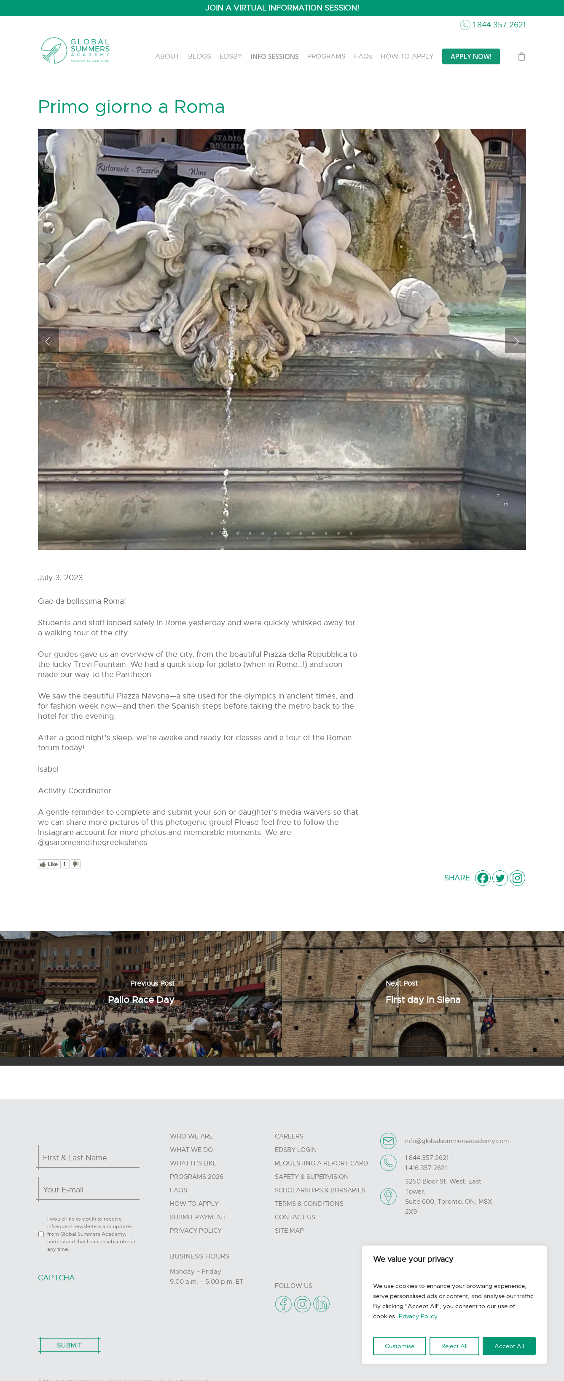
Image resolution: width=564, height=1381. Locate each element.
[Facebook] (483, 878)
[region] (454, 1304)
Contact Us (295, 1217)
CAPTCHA (56, 1277)
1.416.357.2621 (426, 1168)
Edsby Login (296, 1150)
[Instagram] (517, 878)
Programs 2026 (196, 1177)
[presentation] (102, 1305)
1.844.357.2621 (499, 24)
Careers (289, 1136)
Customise (399, 1346)
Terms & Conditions (309, 1204)
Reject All (454, 1346)
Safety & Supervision (312, 1177)
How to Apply (194, 1204)
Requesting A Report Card (321, 1163)
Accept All (509, 1346)
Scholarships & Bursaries (320, 1190)
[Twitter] (500, 878)
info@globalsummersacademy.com (457, 1141)
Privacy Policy (418, 1316)
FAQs (178, 1190)
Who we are (191, 1136)
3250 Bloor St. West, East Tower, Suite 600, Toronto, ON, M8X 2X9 (448, 1197)
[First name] (86, 1158)
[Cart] (521, 56)
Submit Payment (198, 1217)
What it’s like (193, 1163)
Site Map (289, 1230)
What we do (191, 1150)
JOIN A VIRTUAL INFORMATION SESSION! (282, 8)
